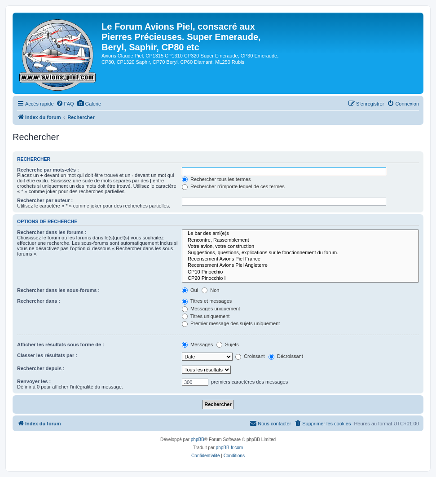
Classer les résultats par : (47, 355)
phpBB (197, 439)
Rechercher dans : (38, 301)
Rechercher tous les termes (216, 179)
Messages (197, 344)
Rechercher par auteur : (45, 200)
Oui (190, 290)
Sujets (227, 344)
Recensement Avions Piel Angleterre (300, 265)
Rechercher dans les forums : (52, 232)
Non (210, 290)
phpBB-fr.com (229, 447)
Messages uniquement (211, 308)
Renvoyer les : (34, 381)
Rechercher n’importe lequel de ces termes (233, 186)
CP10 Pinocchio (300, 272)
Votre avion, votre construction (300, 246)
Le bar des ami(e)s (300, 233)
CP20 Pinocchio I (300, 278)
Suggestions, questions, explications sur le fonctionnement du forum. (300, 253)
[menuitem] (65, 103)
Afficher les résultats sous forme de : (60, 344)
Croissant (250, 356)
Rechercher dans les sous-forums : (58, 290)
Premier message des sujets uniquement (231, 323)
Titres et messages (207, 301)
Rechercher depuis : (41, 368)
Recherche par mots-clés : (48, 169)
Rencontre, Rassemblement (300, 240)
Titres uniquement (206, 316)
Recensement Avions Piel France (300, 259)
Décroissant (286, 356)
